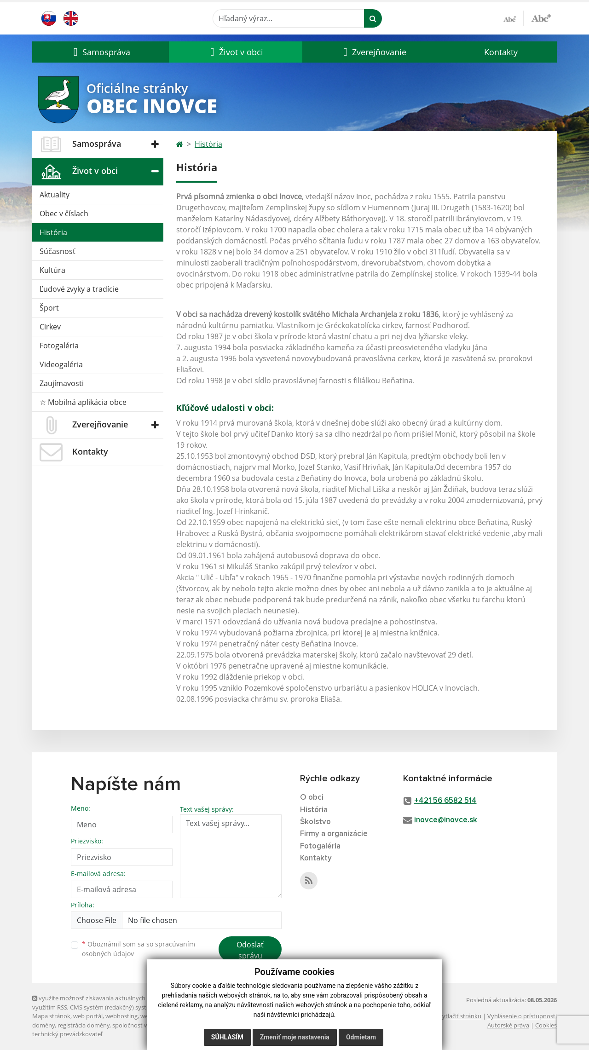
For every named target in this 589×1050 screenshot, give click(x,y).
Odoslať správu (250, 950)
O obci (311, 798)
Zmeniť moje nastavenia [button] (294, 1037)
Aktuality (54, 195)
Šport (49, 308)
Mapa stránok (51, 1016)
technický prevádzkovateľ (67, 1034)
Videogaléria (61, 364)
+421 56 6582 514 (445, 801)
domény (43, 1025)
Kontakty (501, 52)
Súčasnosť (57, 251)
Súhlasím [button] (227, 1037)
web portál (88, 1016)
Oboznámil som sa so (138, 949)
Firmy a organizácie (334, 834)
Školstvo (315, 822)
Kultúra (52, 270)
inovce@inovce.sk (445, 820)
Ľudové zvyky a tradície (79, 289)
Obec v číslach (64, 213)
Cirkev (50, 327)
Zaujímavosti (62, 383)
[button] (100, 52)
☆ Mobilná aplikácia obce (83, 402)
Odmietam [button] (361, 1037)
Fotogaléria (59, 345)
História (53, 232)
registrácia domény (84, 1025)
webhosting (121, 1016)
